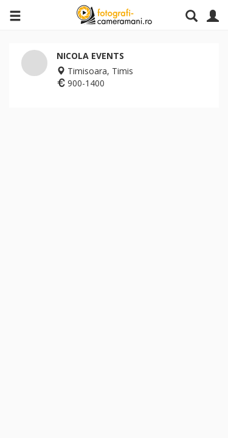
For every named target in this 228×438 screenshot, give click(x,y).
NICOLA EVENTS (90, 55)
